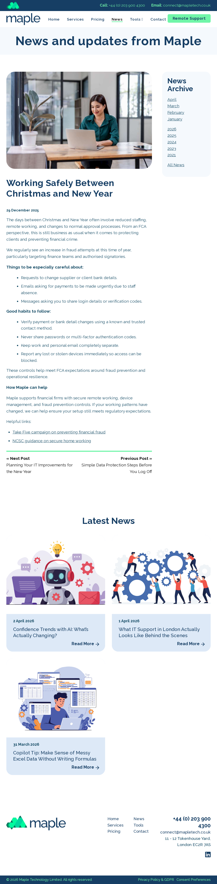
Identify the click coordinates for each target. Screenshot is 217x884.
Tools (138, 825)
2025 (171, 135)
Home (54, 19)
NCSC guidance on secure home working (52, 440)
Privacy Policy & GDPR (156, 880)
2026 (171, 129)
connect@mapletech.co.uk (181, 5)
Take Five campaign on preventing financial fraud (59, 432)
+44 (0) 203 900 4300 (122, 5)
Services (75, 19)
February (175, 112)
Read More (83, 643)
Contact (158, 19)
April (172, 99)
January (174, 119)
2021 (171, 154)
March (173, 106)
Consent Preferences (194, 880)
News (117, 19)
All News (175, 164)
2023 (171, 148)
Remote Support (189, 18)
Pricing (97, 19)
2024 (171, 142)
